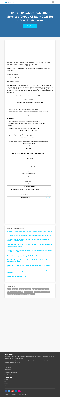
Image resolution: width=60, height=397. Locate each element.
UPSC (6, 379)
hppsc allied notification (12, 294)
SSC (6, 381)
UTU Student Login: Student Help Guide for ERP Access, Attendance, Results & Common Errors (28, 239)
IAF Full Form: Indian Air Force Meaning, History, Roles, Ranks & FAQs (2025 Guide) (28, 266)
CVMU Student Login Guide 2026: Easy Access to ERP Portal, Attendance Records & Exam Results (29, 245)
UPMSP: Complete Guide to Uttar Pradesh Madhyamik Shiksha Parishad (29, 235)
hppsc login (15, 289)
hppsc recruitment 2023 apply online (40, 289)
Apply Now (30, 26)
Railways (7, 385)
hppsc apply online (29, 291)
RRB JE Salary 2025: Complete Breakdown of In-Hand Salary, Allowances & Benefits (29, 271)
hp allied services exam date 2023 (42, 291)
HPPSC (9, 289)
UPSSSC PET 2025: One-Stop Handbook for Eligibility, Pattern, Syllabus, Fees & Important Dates (29, 251)
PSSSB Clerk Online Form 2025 (16, 276)
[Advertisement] (30, 52)
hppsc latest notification (25, 289)
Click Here (47, 189)
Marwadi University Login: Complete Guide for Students (24, 256)
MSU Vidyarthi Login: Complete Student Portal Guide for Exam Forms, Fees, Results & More (29, 260)
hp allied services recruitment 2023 (15, 291)
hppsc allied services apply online (27, 294)
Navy (6, 383)
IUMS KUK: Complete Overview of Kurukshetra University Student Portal (29, 231)
